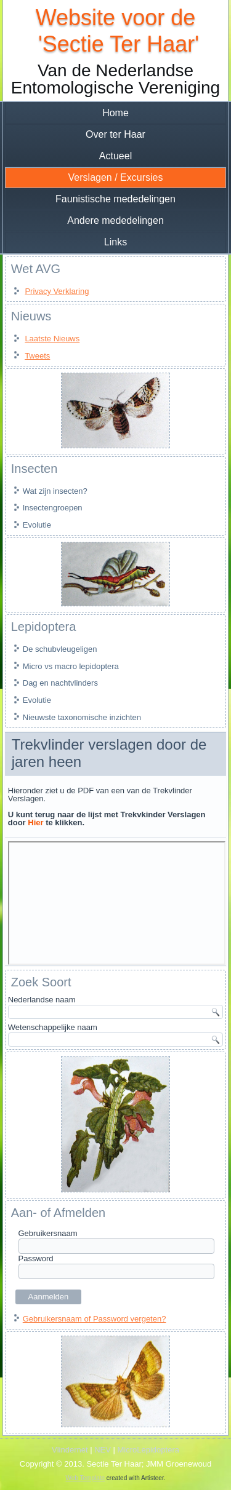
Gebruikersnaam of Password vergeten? (94, 1318)
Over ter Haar (115, 134)
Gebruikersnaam (48, 1233)
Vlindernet (70, 1449)
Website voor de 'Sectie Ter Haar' (115, 31)
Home (115, 113)
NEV (102, 1449)
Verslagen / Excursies (115, 177)
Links (115, 242)
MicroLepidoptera (148, 1449)
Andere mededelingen (115, 220)
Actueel (115, 156)
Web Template (85, 1478)
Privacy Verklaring (57, 291)
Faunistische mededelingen (115, 199)
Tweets (37, 355)
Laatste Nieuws (52, 338)
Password (36, 1258)
